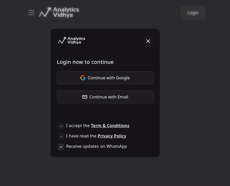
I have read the (96, 136)
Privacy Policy (112, 136)
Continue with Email (105, 97)
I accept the (97, 125)
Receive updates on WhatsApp (96, 146)
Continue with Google (105, 78)
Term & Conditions (110, 125)
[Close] (148, 41)
